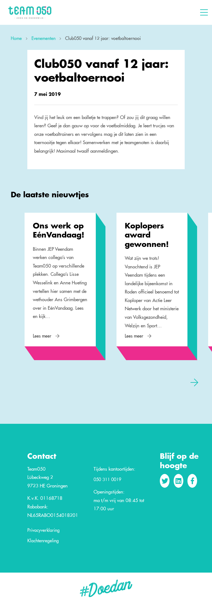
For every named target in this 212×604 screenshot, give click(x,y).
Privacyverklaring (43, 530)
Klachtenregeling (43, 540)
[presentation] (194, 382)
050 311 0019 (107, 479)
